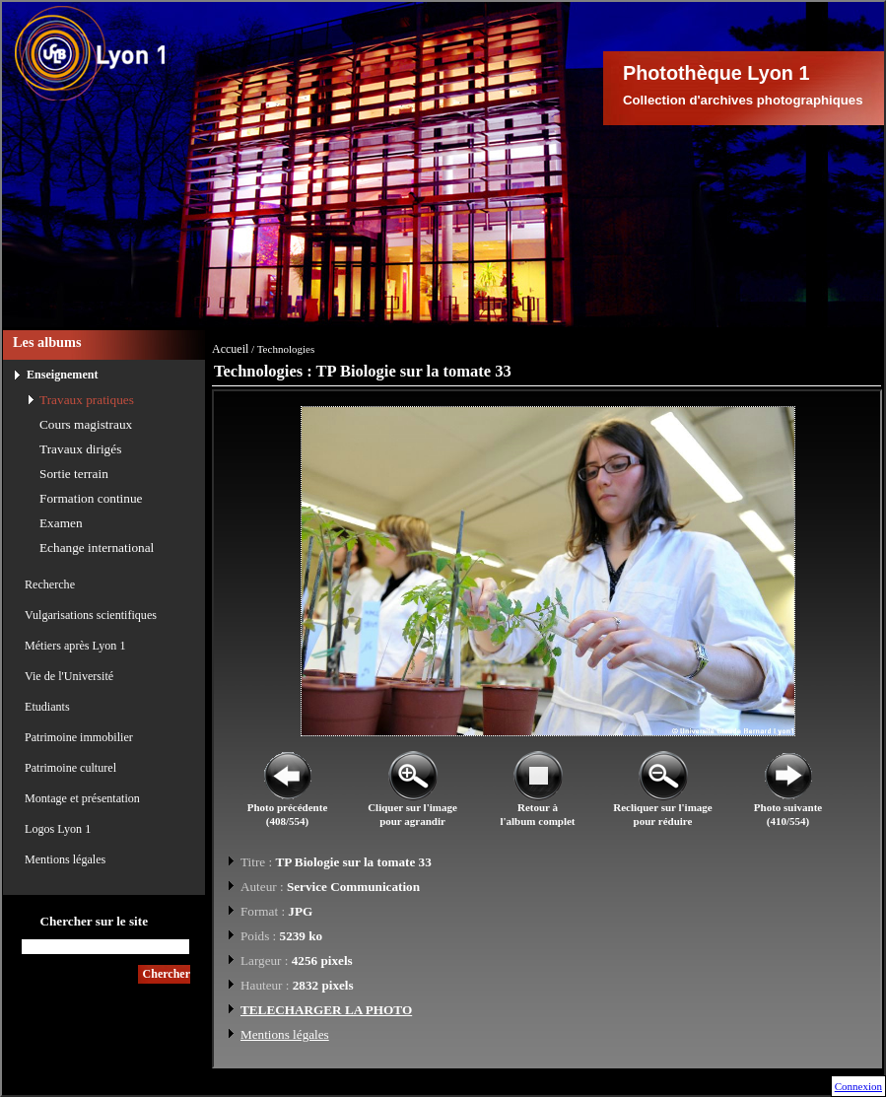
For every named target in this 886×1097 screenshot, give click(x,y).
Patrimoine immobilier (79, 737)
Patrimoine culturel (70, 768)
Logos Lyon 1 (58, 829)
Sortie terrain (73, 473)
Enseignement (63, 374)
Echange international (96, 547)
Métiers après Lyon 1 (75, 645)
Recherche (50, 584)
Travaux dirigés (80, 449)
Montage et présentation (82, 798)
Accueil (230, 349)
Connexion (858, 1086)
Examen (61, 522)
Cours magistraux (85, 424)
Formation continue (91, 498)
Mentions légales (65, 859)
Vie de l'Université (69, 676)
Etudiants (47, 707)
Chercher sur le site (93, 921)
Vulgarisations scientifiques (91, 615)
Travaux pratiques (86, 399)
